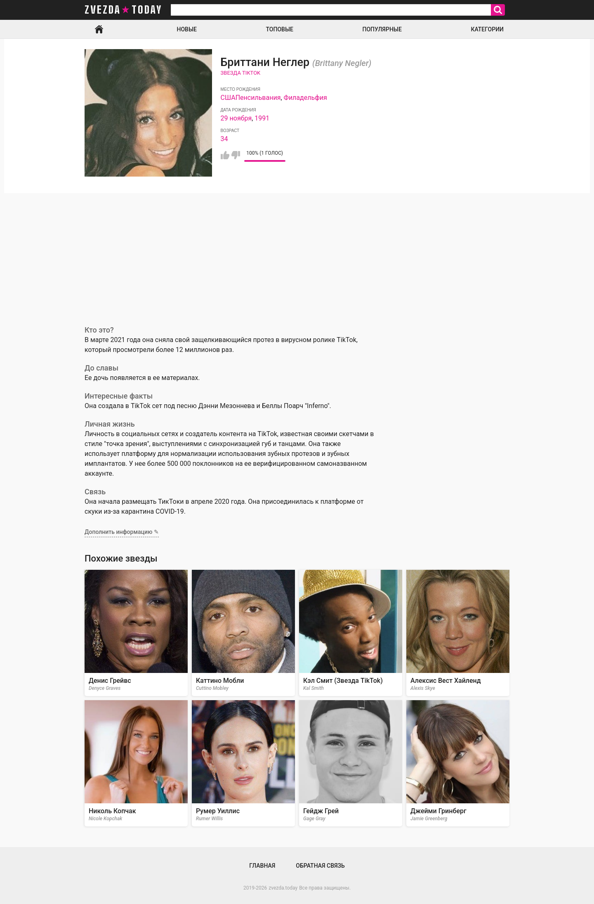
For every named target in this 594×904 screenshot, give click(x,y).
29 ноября (236, 118)
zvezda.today (283, 888)
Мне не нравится (235, 155)
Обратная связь (320, 865)
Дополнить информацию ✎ (122, 532)
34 (224, 139)
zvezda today (123, 10)
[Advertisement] (297, 255)
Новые (187, 29)
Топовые (279, 29)
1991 (262, 118)
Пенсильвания (258, 97)
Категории (487, 29)
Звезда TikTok (241, 73)
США (228, 97)
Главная (99, 29)
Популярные (381, 29)
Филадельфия (305, 97)
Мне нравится (225, 155)
